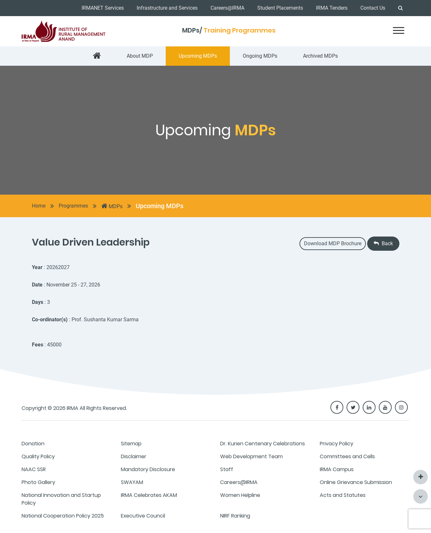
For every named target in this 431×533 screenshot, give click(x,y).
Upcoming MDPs (198, 56)
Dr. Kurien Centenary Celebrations (262, 443)
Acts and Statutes (343, 495)
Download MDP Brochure (332, 243)
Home (38, 206)
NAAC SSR (34, 469)
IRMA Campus (337, 469)
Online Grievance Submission (356, 482)
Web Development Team (251, 456)
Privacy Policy (336, 443)
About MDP (140, 56)
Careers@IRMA (227, 8)
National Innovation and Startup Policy (61, 499)
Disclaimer (133, 456)
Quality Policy (38, 456)
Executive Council (143, 515)
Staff (226, 469)
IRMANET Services (103, 8)
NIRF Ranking (235, 515)
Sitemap (131, 443)
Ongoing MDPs (260, 56)
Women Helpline (240, 495)
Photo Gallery (38, 482)
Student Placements (280, 8)
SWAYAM (132, 482)
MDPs (111, 206)
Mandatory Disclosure (148, 469)
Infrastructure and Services (167, 8)
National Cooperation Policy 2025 (63, 515)
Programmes (73, 206)
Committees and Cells (347, 456)
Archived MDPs (320, 56)
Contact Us (372, 8)
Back (383, 243)
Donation (33, 443)
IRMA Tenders (332, 8)
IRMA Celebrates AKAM (149, 495)
